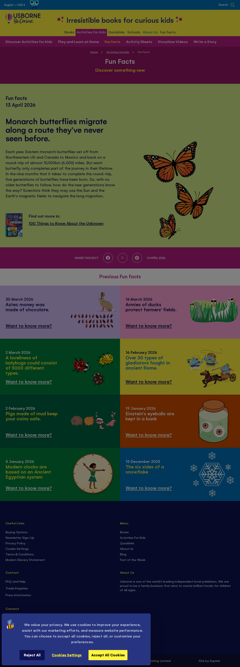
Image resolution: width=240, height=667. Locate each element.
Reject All (32, 655)
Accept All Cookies (108, 655)
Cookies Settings (66, 655)
